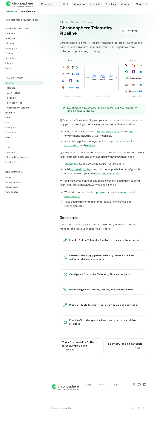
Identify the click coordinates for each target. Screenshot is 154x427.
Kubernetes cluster (108, 131)
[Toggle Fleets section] (23, 137)
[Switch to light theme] (139, 408)
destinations (72, 196)
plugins (100, 192)
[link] (102, 240)
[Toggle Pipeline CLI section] (23, 162)
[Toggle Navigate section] (23, 38)
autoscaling (71, 145)
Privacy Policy (102, 384)
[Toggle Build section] (23, 122)
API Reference (27, 12)
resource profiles (124, 141)
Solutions (111, 4)
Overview (87, 22)
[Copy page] (130, 30)
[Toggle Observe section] (23, 43)
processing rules (80, 169)
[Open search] (54, 4)
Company (79, 4)
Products (95, 4)
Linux (131, 131)
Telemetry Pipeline (69, 22)
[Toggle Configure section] (23, 127)
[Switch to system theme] (133, 408)
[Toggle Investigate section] (23, 48)
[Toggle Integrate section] (23, 63)
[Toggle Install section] (23, 117)
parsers (74, 164)
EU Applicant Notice (115, 384)
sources (124, 192)
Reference (11, 12)
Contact (125, 4)
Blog (138, 4)
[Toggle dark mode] (146, 4)
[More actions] (142, 30)
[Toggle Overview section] (23, 33)
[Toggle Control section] (23, 53)
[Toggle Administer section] (23, 58)
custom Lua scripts (107, 173)
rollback (90, 145)
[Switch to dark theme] (144, 408)
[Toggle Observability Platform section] (23, 157)
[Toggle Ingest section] (23, 68)
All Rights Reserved (89, 384)
